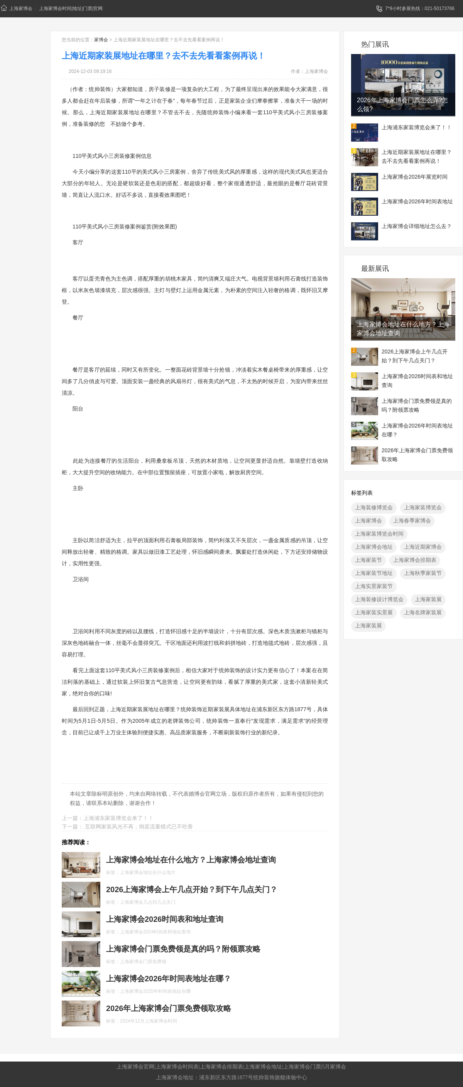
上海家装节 (368, 560)
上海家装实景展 (374, 612)
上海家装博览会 (423, 507)
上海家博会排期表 (414, 560)
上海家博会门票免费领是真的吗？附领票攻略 (417, 405)
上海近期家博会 (423, 547)
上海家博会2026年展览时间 (415, 177)
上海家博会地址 (374, 547)
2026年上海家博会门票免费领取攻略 (417, 454)
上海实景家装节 (374, 586)
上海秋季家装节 (423, 573)
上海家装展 (428, 599)
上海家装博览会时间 (379, 534)
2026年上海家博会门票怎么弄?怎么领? (402, 104)
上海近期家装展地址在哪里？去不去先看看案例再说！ (417, 156)
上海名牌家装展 (423, 612)
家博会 (101, 39)
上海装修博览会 (374, 507)
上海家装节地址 (374, 573)
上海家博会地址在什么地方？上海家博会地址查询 (403, 328)
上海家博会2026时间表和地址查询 (417, 380)
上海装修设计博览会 (379, 599)
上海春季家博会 (412, 520)
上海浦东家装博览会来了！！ (417, 127)
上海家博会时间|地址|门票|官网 (71, 8)
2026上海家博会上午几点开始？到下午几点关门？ (415, 355)
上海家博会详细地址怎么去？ (417, 226)
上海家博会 (16, 8)
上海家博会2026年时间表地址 (417, 201)
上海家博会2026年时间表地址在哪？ (417, 430)
